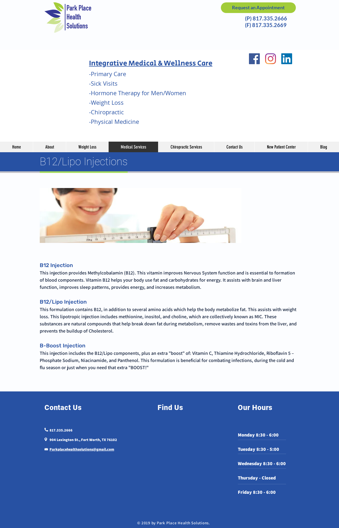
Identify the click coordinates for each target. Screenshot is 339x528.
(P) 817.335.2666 (265, 18)
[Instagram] (270, 58)
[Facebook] (254, 58)
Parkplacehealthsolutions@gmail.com (82, 449)
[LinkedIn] (286, 58)
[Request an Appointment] (258, 7)
